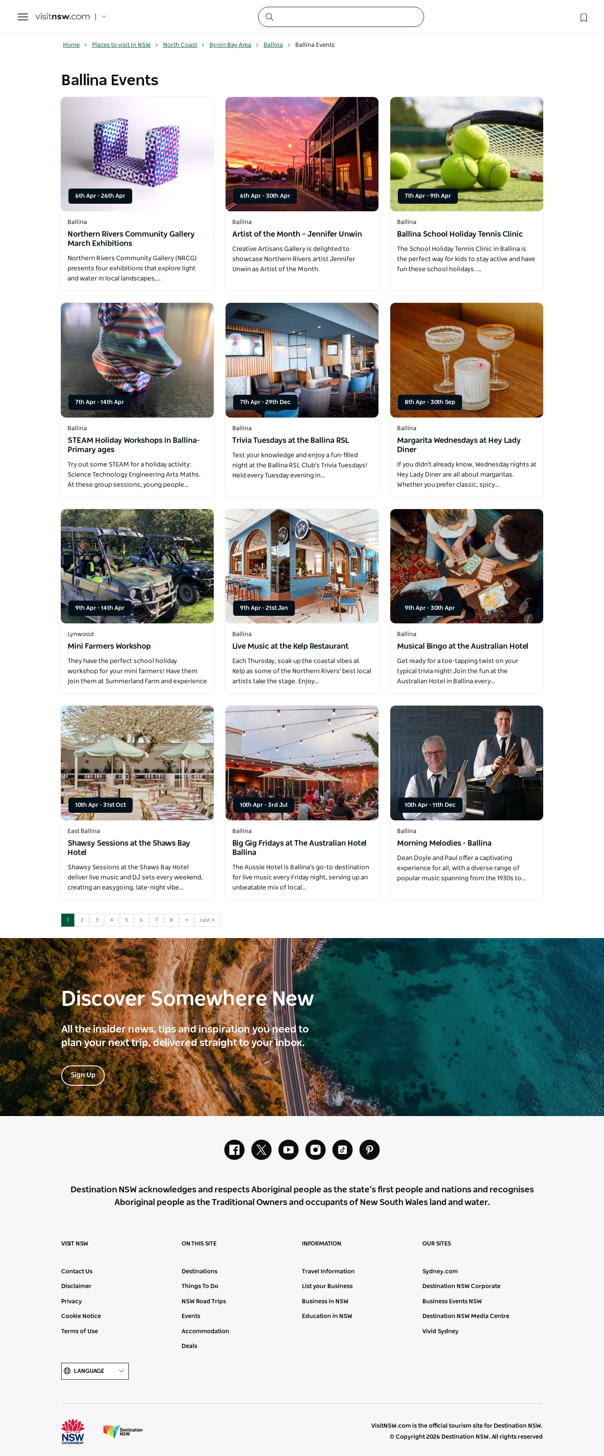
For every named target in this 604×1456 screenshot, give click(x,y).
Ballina (277, 45)
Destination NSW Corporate (461, 1286)
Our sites (436, 1244)
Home (75, 45)
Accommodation (205, 1332)
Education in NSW (327, 1316)
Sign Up (83, 1075)
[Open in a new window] (137, 154)
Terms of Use (79, 1332)
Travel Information (328, 1272)
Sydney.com (440, 1272)
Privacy (71, 1302)
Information (321, 1244)
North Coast (184, 45)
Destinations (200, 1272)
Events (191, 1316)
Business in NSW (325, 1302)
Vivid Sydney (440, 1332)
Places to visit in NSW (125, 45)
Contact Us (77, 1272)
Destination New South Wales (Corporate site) (122, 1431)
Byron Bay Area (234, 45)
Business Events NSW (452, 1302)
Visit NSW (74, 1244)
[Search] (341, 17)
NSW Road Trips (204, 1302)
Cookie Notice (81, 1316)
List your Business (327, 1286)
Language (95, 1371)
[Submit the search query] (269, 16)
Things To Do (200, 1286)
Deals (189, 1346)
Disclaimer (76, 1286)
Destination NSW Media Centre (465, 1316)
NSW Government (80, 1431)
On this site (199, 1244)
